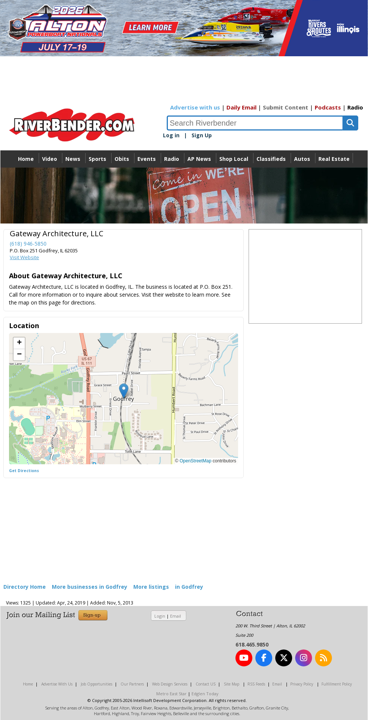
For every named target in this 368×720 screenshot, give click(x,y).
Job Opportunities (96, 684)
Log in (171, 135)
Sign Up (202, 135)
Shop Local (233, 158)
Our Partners (132, 684)
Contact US (206, 684)
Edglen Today (205, 693)
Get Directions (24, 470)
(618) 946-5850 (28, 243)
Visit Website (24, 257)
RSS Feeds (256, 684)
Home (26, 158)
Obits (122, 158)
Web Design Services (169, 684)
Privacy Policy (301, 684)
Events (146, 158)
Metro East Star (171, 693)
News (72, 158)
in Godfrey (189, 586)
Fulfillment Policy (336, 684)
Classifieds (271, 158)
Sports (97, 158)
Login (159, 616)
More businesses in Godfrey (89, 586)
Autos (302, 158)
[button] (123, 391)
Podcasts (328, 107)
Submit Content (285, 107)
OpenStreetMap (195, 461)
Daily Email (241, 107)
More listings (151, 586)
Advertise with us (195, 107)
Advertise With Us (56, 684)
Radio (355, 107)
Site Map (231, 684)
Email (175, 616)
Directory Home (24, 586)
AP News (199, 158)
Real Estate (334, 158)
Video (49, 158)
